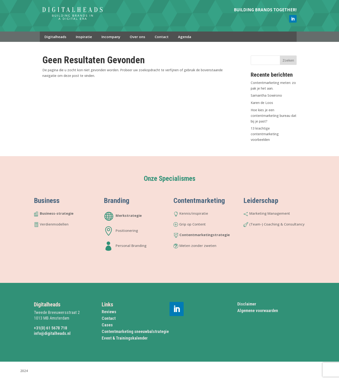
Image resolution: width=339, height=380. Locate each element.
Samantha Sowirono (266, 95)
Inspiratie (84, 36)
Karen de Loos (262, 102)
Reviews (109, 311)
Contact (162, 36)
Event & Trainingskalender (125, 338)
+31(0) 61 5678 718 (50, 327)
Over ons (137, 36)
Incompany (110, 36)
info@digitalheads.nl (52, 333)
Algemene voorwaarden (257, 310)
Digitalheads (55, 36)
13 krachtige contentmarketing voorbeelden (265, 134)
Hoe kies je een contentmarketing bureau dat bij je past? (273, 115)
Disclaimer (246, 303)
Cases (107, 324)
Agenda (184, 36)
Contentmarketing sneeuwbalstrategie (135, 331)
